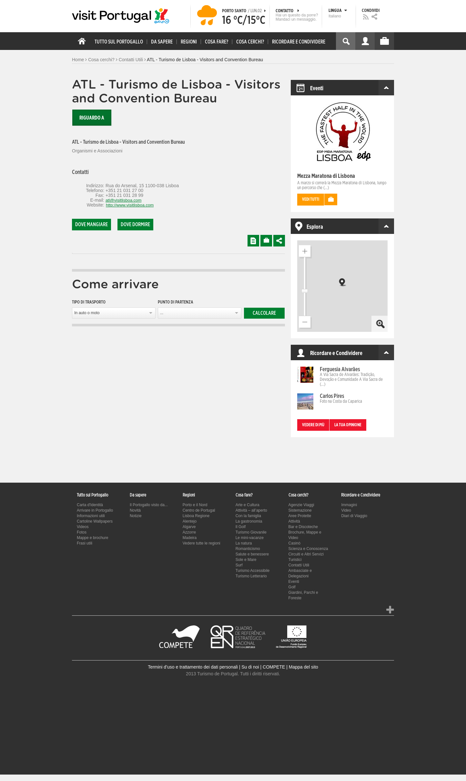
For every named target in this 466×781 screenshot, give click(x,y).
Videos (82, 527)
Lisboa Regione (196, 516)
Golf (292, 587)
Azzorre (189, 532)
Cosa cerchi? (101, 59)
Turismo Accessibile (253, 570)
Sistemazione (300, 510)
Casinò (294, 543)
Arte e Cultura (247, 505)
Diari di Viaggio (354, 516)
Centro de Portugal (199, 510)
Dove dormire (135, 224)
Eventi (294, 581)
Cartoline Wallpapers (95, 521)
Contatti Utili (131, 59)
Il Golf (241, 527)
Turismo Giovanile (251, 532)
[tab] (72, 253)
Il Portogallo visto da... (149, 505)
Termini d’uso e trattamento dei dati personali (193, 667)
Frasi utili (84, 543)
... (161, 313)
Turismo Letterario (251, 576)
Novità (135, 510)
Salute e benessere (252, 554)
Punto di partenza (175, 302)
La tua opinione (347, 425)
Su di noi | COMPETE (263, 667)
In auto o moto (86, 313)
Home (78, 59)
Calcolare (264, 313)
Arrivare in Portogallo (95, 510)
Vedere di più (313, 425)
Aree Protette (300, 516)
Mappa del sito (303, 667)
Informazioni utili (91, 516)
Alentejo (190, 521)
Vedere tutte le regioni (201, 543)
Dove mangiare (91, 224)
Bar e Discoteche (303, 527)
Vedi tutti (310, 200)
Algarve (189, 527)
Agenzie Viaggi (301, 505)
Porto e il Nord (195, 505)
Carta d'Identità (90, 505)
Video (346, 510)
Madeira (190, 537)
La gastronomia (249, 521)
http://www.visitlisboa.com (130, 205)
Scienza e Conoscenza (308, 548)
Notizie (136, 516)
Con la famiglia (248, 516)
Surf (239, 565)
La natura (244, 543)
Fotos (81, 532)
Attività (294, 521)
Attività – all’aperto (251, 510)
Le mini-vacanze (250, 537)
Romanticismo (248, 548)
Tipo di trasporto (89, 302)
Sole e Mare (246, 559)
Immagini (349, 505)
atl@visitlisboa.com (123, 200)
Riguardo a (91, 118)
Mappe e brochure (92, 537)
